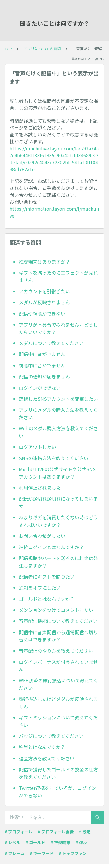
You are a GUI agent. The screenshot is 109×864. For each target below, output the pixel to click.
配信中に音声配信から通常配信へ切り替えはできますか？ (58, 636)
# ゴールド (35, 842)
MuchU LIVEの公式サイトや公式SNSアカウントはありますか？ (57, 473)
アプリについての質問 (42, 48)
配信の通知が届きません (44, 376)
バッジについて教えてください (51, 735)
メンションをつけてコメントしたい (56, 609)
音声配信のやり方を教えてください (56, 650)
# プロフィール (19, 831)
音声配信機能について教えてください (58, 620)
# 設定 (85, 831)
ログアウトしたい (37, 446)
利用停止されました (40, 487)
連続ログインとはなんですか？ (51, 547)
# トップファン (73, 853)
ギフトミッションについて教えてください (58, 721)
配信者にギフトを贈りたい (47, 576)
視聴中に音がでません (42, 365)
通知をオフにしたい (40, 587)
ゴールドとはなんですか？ (46, 598)
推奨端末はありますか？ (44, 261)
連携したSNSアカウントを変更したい (58, 398)
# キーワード (41, 853)
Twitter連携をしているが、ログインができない (57, 791)
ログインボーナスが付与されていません (58, 665)
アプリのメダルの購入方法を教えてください (58, 413)
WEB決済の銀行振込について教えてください (58, 684)
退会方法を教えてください (46, 758)
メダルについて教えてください (51, 343)
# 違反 (81, 842)
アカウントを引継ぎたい (44, 291)
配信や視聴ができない (42, 313)
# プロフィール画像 (56, 831)
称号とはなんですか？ (42, 746)
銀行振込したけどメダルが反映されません (58, 702)
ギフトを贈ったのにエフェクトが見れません (58, 276)
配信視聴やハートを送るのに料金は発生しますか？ (58, 562)
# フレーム (14, 853)
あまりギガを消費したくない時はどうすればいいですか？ (58, 521)
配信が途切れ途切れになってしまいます (58, 502)
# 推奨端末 (60, 842)
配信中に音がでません (42, 354)
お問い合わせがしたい (42, 535)
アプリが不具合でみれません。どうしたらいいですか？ (58, 328)
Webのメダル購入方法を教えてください (58, 432)
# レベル (12, 842)
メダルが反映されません (44, 302)
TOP (8, 48)
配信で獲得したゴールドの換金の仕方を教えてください (58, 773)
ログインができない (40, 387)
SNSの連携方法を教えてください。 (56, 458)
